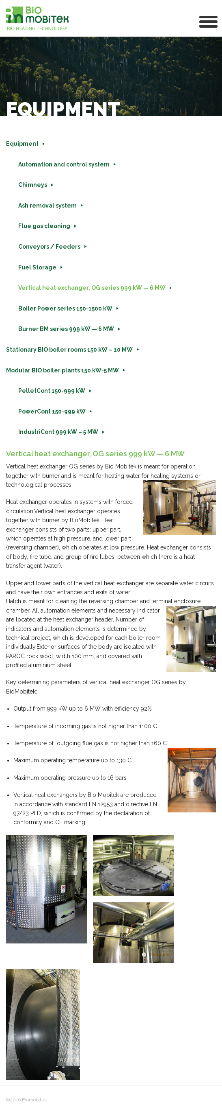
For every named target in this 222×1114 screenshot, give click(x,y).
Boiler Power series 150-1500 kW (65, 308)
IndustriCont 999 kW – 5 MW (58, 432)
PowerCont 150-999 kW (52, 411)
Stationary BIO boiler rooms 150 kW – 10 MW (69, 349)
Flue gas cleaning (44, 226)
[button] (208, 21)
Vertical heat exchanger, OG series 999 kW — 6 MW (92, 288)
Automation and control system (64, 164)
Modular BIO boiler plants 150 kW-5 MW (62, 370)
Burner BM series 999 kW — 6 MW (66, 329)
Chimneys (32, 185)
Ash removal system (47, 205)
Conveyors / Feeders (49, 246)
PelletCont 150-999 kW (51, 390)
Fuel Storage (37, 267)
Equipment (22, 143)
